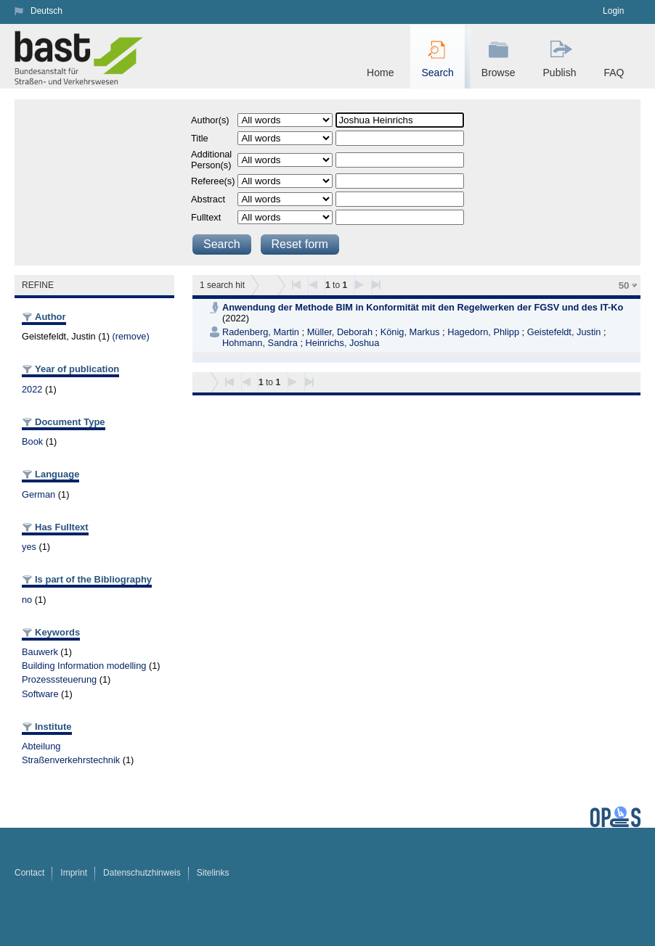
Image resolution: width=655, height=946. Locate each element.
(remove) (130, 336)
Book (32, 441)
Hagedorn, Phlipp (483, 331)
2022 (32, 389)
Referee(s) (213, 181)
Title (199, 138)
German (38, 494)
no (27, 599)
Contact (29, 873)
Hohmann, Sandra (260, 342)
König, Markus (410, 331)
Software (40, 693)
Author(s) (210, 120)
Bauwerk (40, 651)
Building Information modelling (84, 665)
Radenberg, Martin (260, 331)
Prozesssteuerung (59, 679)
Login (613, 11)
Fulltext (206, 217)
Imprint (73, 873)
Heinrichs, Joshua (343, 342)
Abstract (208, 199)
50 (624, 285)
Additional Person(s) (211, 159)
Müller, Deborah (340, 331)
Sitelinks (213, 873)
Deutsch (46, 11)
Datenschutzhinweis (142, 873)
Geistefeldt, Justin (564, 331)
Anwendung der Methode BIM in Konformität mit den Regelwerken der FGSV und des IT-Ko (422, 307)
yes (29, 546)
